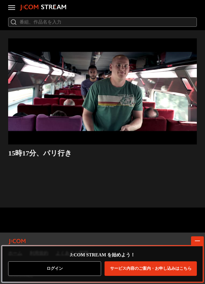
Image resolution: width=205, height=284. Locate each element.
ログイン (55, 268)
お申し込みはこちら (151, 268)
